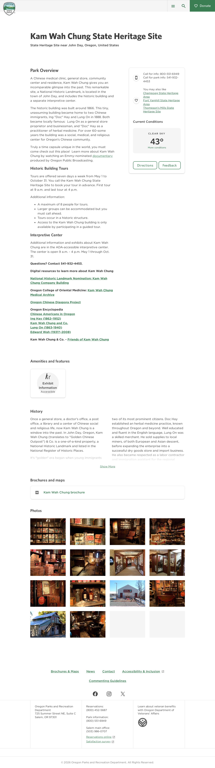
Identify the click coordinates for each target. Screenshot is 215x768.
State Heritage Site (45, 45)
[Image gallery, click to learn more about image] (48, 531)
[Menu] (173, 5)
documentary (103, 156)
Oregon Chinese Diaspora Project (55, 302)
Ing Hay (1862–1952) (45, 318)
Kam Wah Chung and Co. (49, 323)
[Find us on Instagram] (109, 694)
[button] (184, 6)
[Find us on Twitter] (123, 694)
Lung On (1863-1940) (46, 327)
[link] (107, 492)
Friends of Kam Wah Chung (88, 339)
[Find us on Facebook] (95, 694)
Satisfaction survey (100, 741)
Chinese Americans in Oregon (52, 314)
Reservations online (100, 736)
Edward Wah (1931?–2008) (50, 332)
